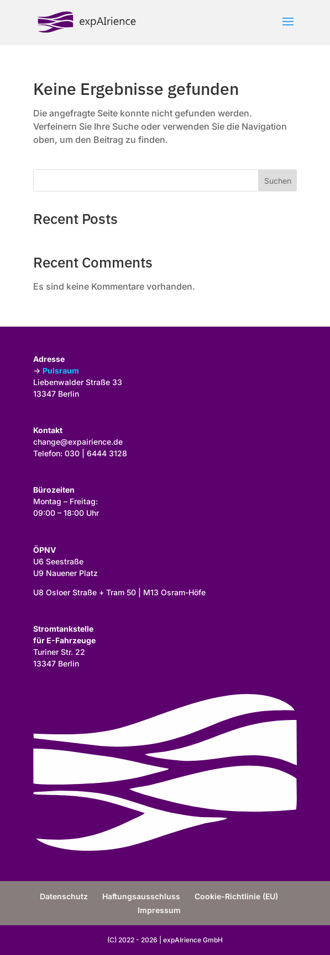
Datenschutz (64, 896)
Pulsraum (61, 370)
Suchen (277, 180)
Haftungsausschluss (141, 896)
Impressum (159, 910)
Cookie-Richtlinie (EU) (236, 896)
